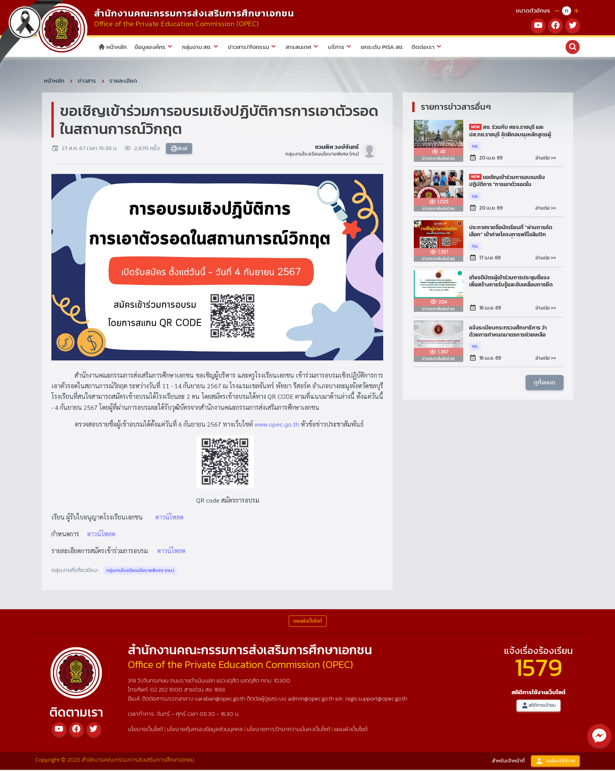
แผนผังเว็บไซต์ (351, 730)
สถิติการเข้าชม (538, 707)
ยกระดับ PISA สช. (382, 46)
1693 (219, 690)
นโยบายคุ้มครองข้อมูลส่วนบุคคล (205, 730)
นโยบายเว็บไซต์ (145, 730)
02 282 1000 (167, 690)
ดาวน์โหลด (169, 518)
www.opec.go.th (277, 425)
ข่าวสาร (87, 81)
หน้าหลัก (112, 46)
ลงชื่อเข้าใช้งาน (555, 762)
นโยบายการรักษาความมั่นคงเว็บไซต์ (288, 730)
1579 (538, 668)
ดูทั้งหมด (544, 383)
